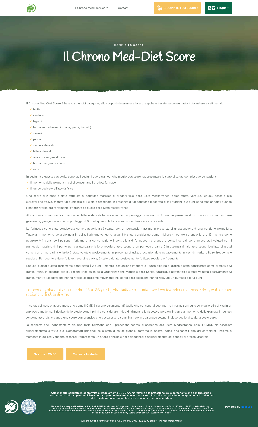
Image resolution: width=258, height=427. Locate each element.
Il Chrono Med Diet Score (91, 8)
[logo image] (31, 8)
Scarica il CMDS (45, 354)
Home (118, 45)
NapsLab (246, 406)
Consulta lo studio (85, 354)
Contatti (123, 8)
